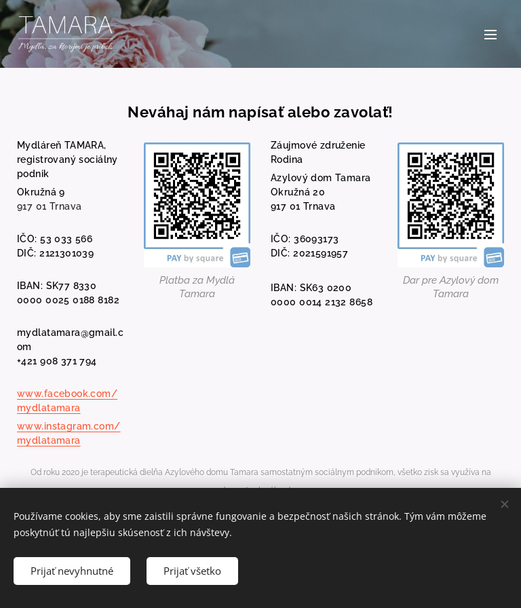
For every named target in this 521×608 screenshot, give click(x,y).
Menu (490, 34)
